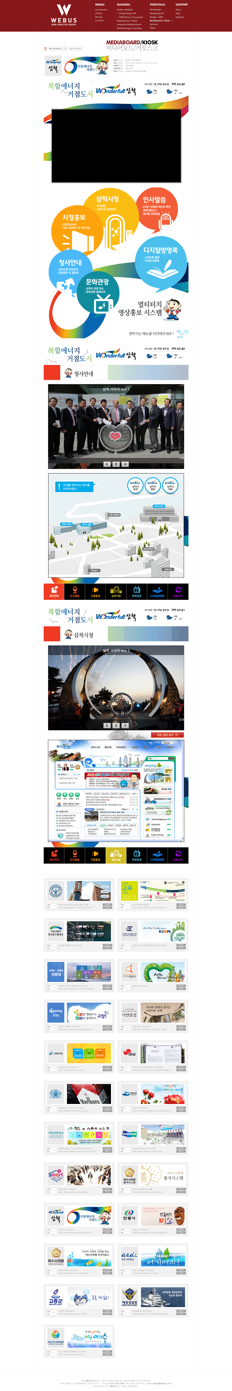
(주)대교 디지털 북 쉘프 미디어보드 (147, 1067)
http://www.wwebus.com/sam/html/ (142, 63)
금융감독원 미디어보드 (68, 1067)
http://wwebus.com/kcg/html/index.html (150, 1313)
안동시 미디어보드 (140, 1230)
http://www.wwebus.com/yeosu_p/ (147, 1192)
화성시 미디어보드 (140, 986)
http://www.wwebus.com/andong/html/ (149, 1232)
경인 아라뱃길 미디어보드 (143, 1270)
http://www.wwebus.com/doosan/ (147, 1151)
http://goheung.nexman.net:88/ (73, 1313)
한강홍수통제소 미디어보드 (70, 945)
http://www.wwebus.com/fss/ (72, 1070)
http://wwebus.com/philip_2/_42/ (73, 1110)
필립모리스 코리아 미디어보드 (72, 1108)
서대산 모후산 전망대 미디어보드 (73, 986)
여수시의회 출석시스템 (142, 1189)
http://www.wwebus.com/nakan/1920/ (149, 1029)
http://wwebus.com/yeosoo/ (71, 1354)
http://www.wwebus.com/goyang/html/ (76, 1029)
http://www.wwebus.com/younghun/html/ (77, 1151)
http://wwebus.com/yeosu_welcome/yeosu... (152, 1110)
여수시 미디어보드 (140, 1108)
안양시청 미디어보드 (67, 1189)
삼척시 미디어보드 (67, 1230)
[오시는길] (146, 1380)
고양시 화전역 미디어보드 (70, 1026)
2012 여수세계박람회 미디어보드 (73, 1351)
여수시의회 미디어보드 (68, 1270)
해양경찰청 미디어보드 (142, 1311)
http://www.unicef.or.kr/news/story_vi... (150, 907)
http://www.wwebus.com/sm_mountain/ (76, 988)
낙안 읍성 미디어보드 (141, 1026)
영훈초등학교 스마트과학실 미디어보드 (75, 1148)
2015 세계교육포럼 (140, 904)
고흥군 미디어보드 (67, 1311)
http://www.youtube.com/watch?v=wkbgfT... (152, 1070)
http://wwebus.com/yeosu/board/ (74, 1273)
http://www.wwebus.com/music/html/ (75, 907)
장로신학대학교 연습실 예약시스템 (73, 904)
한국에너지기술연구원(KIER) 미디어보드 (149, 945)
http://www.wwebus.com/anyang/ (74, 1192)
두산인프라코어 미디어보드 (144, 1148)
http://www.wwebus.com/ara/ (145, 1273)
